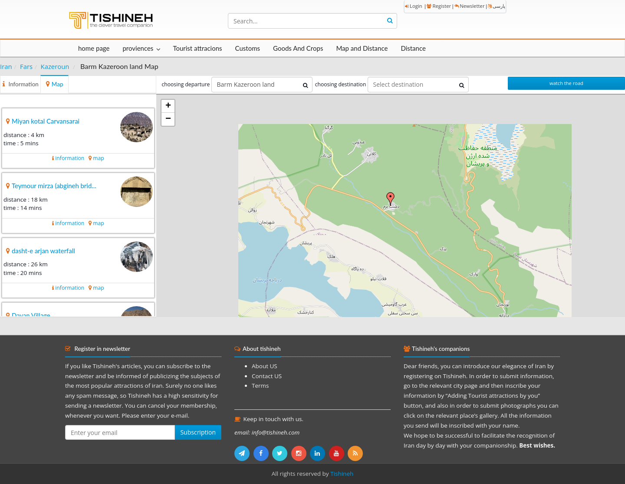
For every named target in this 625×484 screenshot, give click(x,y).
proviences (137, 48)
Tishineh (341, 473)
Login (413, 6)
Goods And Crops (298, 48)
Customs (247, 48)
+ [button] (168, 106)
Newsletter (469, 6)
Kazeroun (55, 66)
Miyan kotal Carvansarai (45, 121)
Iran (6, 66)
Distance (413, 48)
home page (93, 48)
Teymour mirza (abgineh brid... (54, 186)
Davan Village (31, 315)
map (98, 158)
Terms (260, 385)
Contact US (267, 376)
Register (439, 6)
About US (264, 366)
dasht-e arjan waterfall (43, 251)
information (69, 158)
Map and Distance (362, 48)
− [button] (168, 119)
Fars (26, 66)
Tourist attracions (197, 48)
